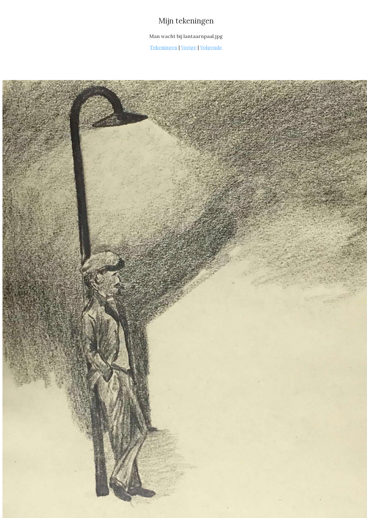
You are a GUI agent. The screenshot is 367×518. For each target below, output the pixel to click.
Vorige (188, 47)
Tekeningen (163, 47)
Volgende (211, 47)
